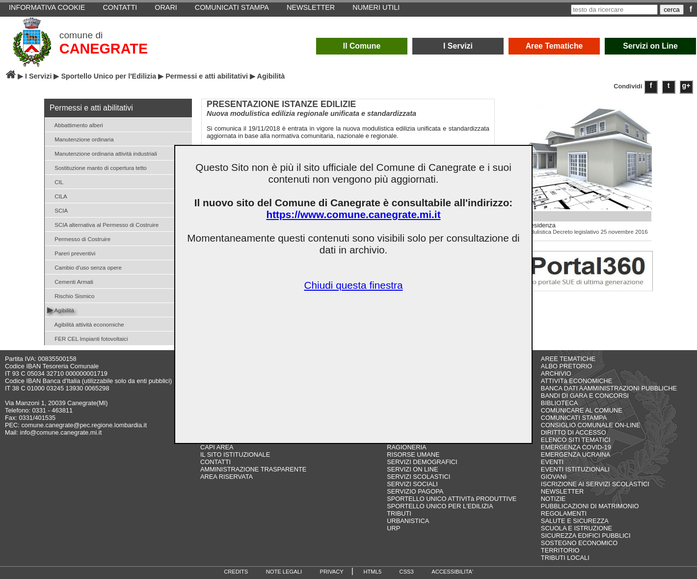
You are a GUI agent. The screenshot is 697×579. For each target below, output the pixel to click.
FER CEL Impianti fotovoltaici (87, 338)
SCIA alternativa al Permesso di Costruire (103, 224)
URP (393, 528)
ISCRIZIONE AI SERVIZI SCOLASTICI (595, 484)
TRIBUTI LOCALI (565, 557)
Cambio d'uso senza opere (84, 267)
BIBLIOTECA (559, 403)
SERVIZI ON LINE (412, 469)
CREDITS (236, 572)
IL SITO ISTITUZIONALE (235, 454)
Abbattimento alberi (75, 124)
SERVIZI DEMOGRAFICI (422, 462)
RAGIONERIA (406, 447)
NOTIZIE (553, 498)
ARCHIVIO (556, 373)
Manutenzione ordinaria (80, 139)
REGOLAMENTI (564, 513)
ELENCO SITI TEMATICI (576, 439)
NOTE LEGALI (284, 572)
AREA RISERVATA (226, 476)
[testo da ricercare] (614, 9)
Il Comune (362, 46)
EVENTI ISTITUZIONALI (575, 469)
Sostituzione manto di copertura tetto (97, 167)
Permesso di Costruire (78, 238)
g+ (686, 85)
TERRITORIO (560, 550)
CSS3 (407, 572)
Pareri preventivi (71, 252)
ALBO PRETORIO (566, 366)
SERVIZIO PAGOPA (415, 491)
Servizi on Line (650, 46)
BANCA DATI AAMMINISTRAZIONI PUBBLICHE (609, 388)
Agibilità (60, 309)
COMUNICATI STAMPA (574, 417)
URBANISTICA (408, 520)
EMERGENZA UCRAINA (576, 454)
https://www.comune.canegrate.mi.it (353, 214)
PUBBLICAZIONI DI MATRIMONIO (590, 506)
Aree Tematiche (554, 46)
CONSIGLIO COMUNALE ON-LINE (591, 425)
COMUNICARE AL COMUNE (581, 410)
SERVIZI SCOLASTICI (418, 476)
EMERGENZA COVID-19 (576, 447)
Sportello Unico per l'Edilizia (108, 76)
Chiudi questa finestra (353, 285)
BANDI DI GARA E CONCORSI (585, 395)
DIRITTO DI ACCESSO (573, 432)
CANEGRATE (103, 48)
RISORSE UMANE (413, 454)
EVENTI (552, 462)
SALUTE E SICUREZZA (575, 520)
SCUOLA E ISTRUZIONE (576, 528)
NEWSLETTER (562, 491)
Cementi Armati (70, 281)
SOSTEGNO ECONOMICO (579, 543)
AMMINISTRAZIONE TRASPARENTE (253, 469)
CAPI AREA (217, 447)
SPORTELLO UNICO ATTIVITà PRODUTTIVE (451, 498)
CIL (55, 181)
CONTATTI (215, 462)
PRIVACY (332, 572)
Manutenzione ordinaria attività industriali (102, 153)
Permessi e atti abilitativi (206, 76)
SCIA (57, 210)
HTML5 (372, 572)
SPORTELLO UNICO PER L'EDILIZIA (440, 506)
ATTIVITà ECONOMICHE (577, 381)
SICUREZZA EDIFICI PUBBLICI (586, 535)
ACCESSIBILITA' (452, 572)
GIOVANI (553, 476)
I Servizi (458, 46)
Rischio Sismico (70, 295)
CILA (57, 196)
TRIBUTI (399, 513)
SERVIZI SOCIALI (412, 484)
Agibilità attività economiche (85, 324)
